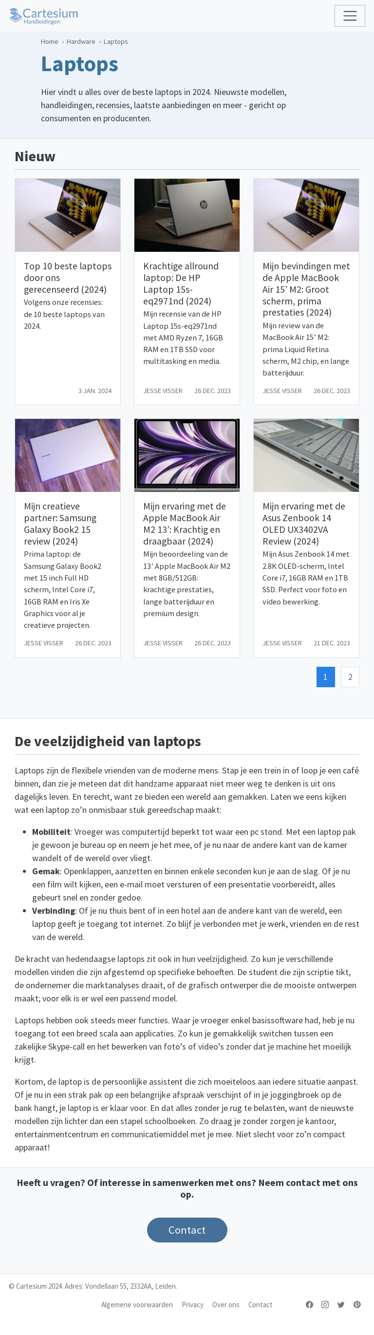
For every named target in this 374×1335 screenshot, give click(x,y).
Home (49, 41)
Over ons (226, 1304)
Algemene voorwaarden (137, 1304)
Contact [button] (187, 1230)
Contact (260, 1304)
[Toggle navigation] (350, 16)
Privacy (193, 1304)
